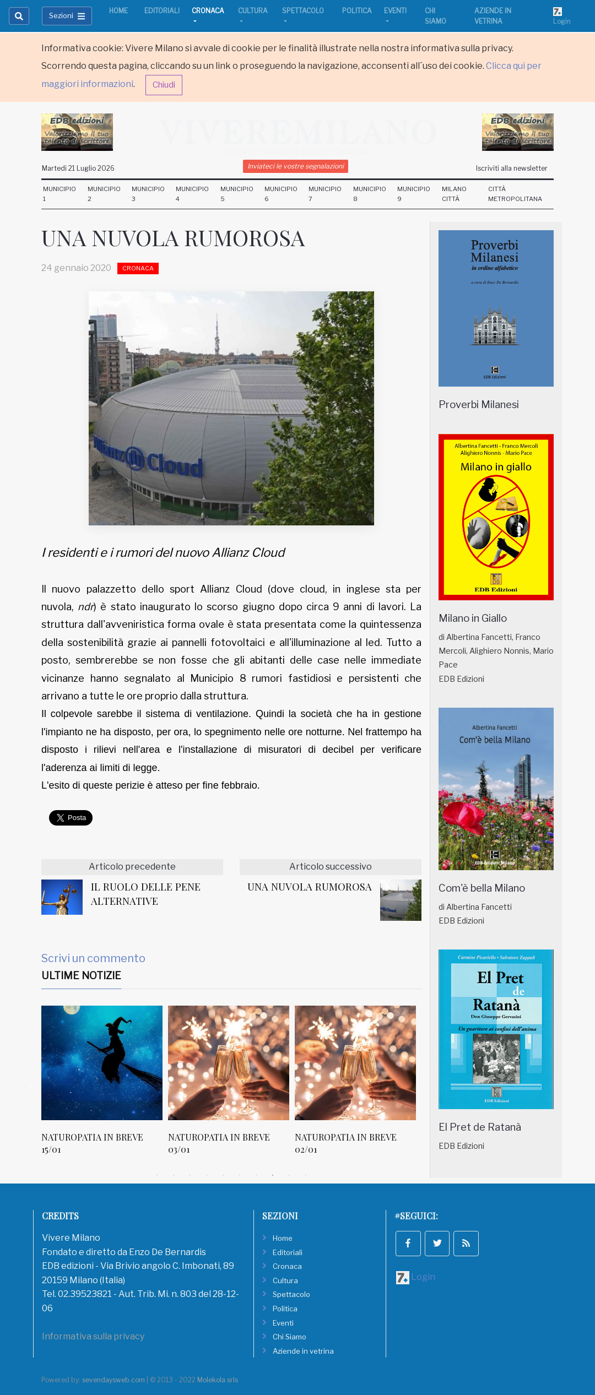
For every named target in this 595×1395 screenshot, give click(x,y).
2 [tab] (173, 1175)
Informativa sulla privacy (93, 1336)
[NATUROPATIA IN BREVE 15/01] (102, 1063)
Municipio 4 (192, 194)
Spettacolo (303, 11)
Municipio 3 (148, 194)
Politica (357, 11)
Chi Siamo (435, 16)
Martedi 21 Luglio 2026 (78, 168)
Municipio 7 (325, 194)
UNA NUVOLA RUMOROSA (309, 886)
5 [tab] (223, 1175)
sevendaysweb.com (113, 1380)
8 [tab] (272, 1175)
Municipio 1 (59, 194)
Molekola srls (217, 1380)
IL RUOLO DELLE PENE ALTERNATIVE (146, 894)
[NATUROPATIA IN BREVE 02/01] (355, 1063)
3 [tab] (190, 1175)
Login (562, 16)
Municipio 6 (281, 194)
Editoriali (162, 11)
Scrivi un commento (93, 958)
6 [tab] (239, 1175)
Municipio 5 (236, 194)
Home (118, 11)
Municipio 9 (413, 194)
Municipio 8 (369, 194)
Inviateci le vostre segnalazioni (295, 166)
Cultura (253, 11)
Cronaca (208, 11)
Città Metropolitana (515, 194)
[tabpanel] (104, 1086)
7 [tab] (256, 1175)
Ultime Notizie (81, 975)
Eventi (395, 11)
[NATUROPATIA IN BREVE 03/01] (228, 1063)
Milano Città (454, 194)
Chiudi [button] (164, 85)
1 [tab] (157, 1175)
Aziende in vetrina (492, 16)
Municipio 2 (104, 194)
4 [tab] (206, 1175)
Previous (33, 1086)
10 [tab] (305, 1175)
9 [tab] (289, 1175)
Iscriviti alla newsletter (512, 168)
